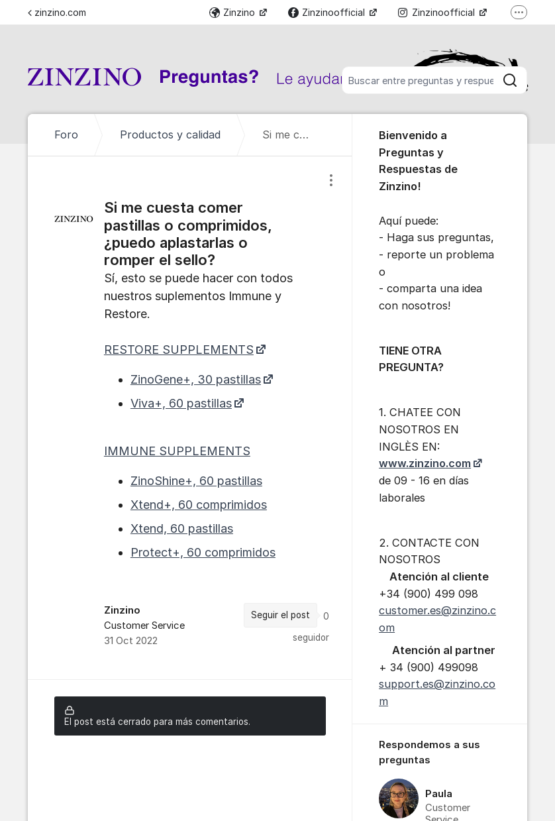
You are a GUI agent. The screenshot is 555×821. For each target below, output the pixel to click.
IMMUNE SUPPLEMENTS (177, 451)
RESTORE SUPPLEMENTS (179, 349)
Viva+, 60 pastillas (181, 403)
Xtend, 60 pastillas (181, 528)
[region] (190, 417)
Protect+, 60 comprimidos (203, 552)
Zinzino (233, 12)
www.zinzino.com (425, 463)
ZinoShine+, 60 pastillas (196, 481)
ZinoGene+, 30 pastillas (195, 379)
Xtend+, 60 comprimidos (198, 505)
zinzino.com (57, 12)
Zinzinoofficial (328, 12)
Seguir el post (280, 615)
